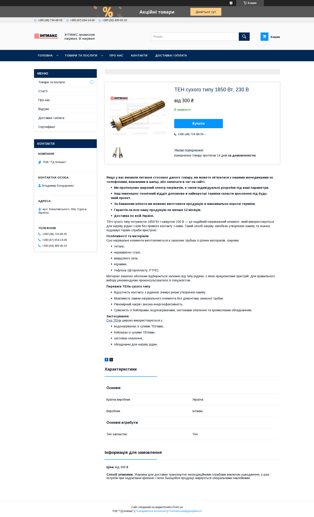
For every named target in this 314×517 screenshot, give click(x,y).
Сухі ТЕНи (113, 320)
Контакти (139, 55)
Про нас (116, 55)
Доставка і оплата (171, 55)
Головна (45, 55)
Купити (199, 123)
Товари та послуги (81, 55)
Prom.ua (177, 507)
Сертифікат (46, 127)
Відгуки (43, 109)
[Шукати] (244, 36)
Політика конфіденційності (185, 511)
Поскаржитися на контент (151, 511)
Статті (43, 91)
